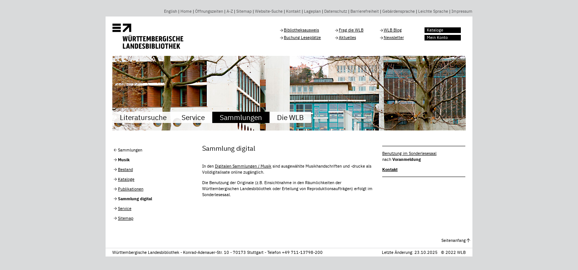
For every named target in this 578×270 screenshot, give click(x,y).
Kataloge (435, 30)
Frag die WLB (351, 30)
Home (186, 11)
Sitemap (244, 11)
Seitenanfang (453, 240)
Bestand (125, 169)
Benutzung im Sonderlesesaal (409, 153)
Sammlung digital (135, 198)
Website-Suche (269, 11)
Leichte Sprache (433, 11)
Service (193, 117)
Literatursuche (143, 117)
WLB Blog (393, 30)
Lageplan (312, 11)
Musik (124, 159)
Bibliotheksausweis (301, 30)
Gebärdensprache (398, 11)
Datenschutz (335, 11)
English (170, 11)
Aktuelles (347, 37)
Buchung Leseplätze (302, 37)
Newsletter (394, 37)
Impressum (461, 11)
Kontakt (293, 11)
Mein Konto (437, 37)
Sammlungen (241, 117)
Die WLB (290, 117)
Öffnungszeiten (209, 11)
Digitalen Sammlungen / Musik (243, 166)
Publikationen (130, 189)
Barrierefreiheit (364, 11)
